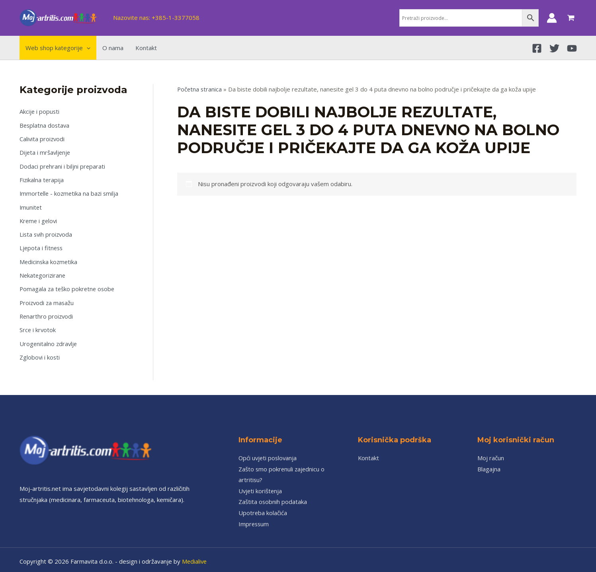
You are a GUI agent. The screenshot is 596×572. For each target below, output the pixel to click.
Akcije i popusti (40, 111)
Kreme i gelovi (39, 219)
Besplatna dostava (45, 125)
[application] (86, 48)
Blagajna (488, 465)
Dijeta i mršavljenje (46, 152)
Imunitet (31, 206)
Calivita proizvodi (43, 138)
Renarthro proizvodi (47, 313)
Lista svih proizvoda (47, 232)
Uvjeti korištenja (260, 487)
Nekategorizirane (43, 272)
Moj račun (490, 453)
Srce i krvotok (38, 326)
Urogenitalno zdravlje (49, 340)
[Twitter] (554, 48)
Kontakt (368, 453)
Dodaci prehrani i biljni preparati (63, 165)
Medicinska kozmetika (49, 259)
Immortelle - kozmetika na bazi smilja (70, 192)
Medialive (195, 558)
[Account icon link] (552, 18)
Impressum (254, 520)
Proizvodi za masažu (48, 300)
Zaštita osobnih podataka (272, 498)
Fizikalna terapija (42, 179)
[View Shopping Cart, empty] (571, 18)
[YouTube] (572, 48)
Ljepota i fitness (42, 246)
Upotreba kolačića (262, 509)
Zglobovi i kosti (40, 353)
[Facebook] (537, 48)
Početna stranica (200, 89)
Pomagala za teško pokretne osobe (68, 286)
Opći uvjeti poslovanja (268, 453)
